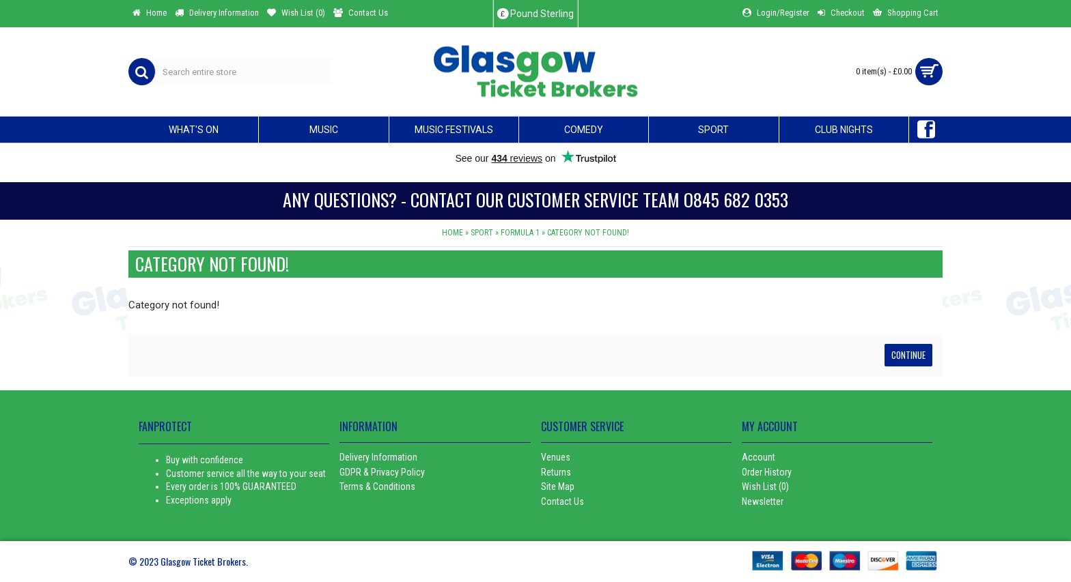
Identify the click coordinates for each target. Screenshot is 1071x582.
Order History (767, 472)
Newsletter (762, 501)
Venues (555, 457)
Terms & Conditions (377, 486)
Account (758, 457)
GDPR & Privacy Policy (382, 472)
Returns (556, 472)
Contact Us (562, 501)
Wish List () (765, 486)
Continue (908, 355)
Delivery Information (378, 457)
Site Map (557, 486)
